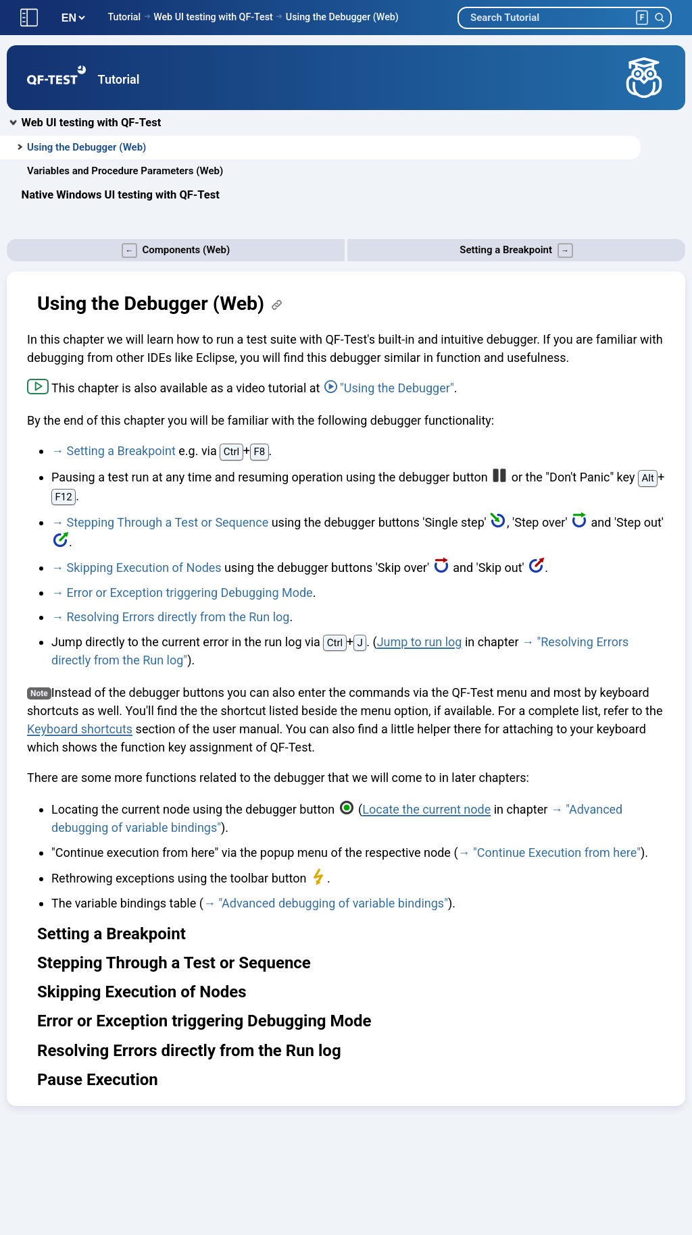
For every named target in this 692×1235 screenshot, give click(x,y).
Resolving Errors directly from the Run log (177, 617)
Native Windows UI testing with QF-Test (121, 194)
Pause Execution (97, 1079)
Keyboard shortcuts (79, 729)
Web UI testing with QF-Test (213, 16)
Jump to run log (419, 642)
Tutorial (124, 16)
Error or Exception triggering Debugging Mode (189, 592)
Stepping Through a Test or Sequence (167, 522)
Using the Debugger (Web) (342, 16)
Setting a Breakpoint (120, 451)
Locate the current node (426, 809)
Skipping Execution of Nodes (143, 567)
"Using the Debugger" (397, 388)
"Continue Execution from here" (557, 852)
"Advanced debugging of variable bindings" (333, 903)
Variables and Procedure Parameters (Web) (125, 171)
